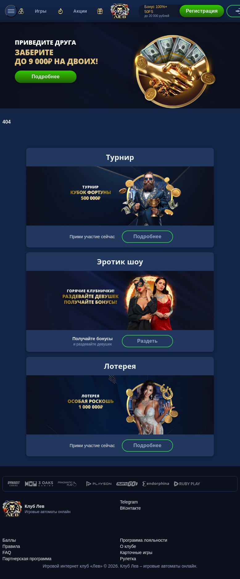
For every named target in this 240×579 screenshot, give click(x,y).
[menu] (11, 11)
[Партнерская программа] (61, 555)
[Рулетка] (179, 555)
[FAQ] (61, 549)
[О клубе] (179, 543)
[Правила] (61, 543)
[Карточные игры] (179, 549)
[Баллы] (61, 537)
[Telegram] (129, 501)
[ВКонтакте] (130, 508)
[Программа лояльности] (179, 537)
